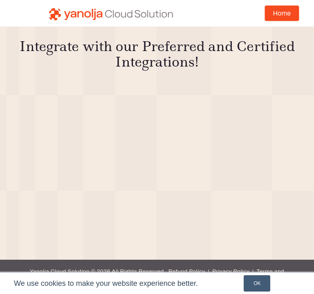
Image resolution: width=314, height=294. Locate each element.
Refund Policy (186, 271)
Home (282, 13)
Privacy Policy (230, 271)
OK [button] (256, 283)
